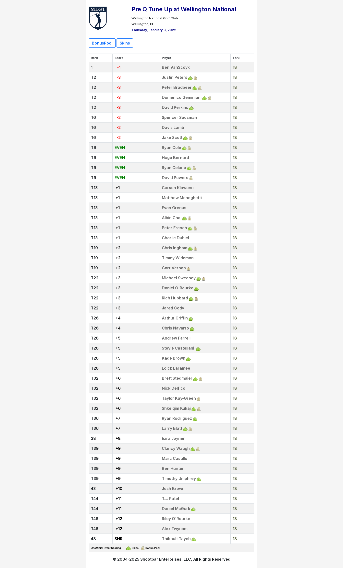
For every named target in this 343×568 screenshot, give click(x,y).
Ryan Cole (171, 147)
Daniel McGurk (176, 508)
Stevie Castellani (178, 348)
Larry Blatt (172, 428)
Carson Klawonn (178, 187)
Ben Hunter (173, 468)
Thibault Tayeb (176, 538)
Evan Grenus (174, 207)
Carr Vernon (174, 267)
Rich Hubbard (175, 297)
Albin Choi (171, 217)
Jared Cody (173, 308)
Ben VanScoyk (176, 67)
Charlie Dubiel (175, 237)
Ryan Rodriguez (177, 418)
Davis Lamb (173, 127)
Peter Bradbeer (177, 87)
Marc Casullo (174, 458)
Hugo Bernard (175, 157)
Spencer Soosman (179, 117)
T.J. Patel (170, 498)
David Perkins (175, 107)
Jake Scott (172, 137)
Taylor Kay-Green (179, 398)
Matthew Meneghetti (182, 197)
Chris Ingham (174, 247)
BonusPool (102, 43)
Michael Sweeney (179, 277)
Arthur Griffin (175, 318)
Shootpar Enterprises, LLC (165, 559)
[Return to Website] (98, 17)
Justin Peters (174, 77)
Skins (125, 43)
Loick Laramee (176, 368)
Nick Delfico (173, 388)
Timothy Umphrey (179, 478)
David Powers (175, 177)
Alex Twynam (175, 528)
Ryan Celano (174, 167)
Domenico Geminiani (181, 97)
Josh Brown (173, 488)
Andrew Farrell (176, 338)
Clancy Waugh (176, 448)
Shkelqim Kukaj (176, 408)
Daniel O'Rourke (177, 287)
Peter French (174, 227)
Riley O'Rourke (176, 518)
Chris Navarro (175, 328)
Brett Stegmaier (177, 378)
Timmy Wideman (178, 257)
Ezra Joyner (173, 438)
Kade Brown (173, 358)
